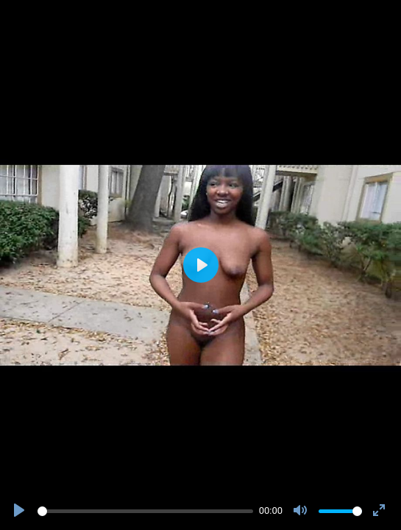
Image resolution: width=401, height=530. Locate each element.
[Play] (20, 511)
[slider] (145, 511)
